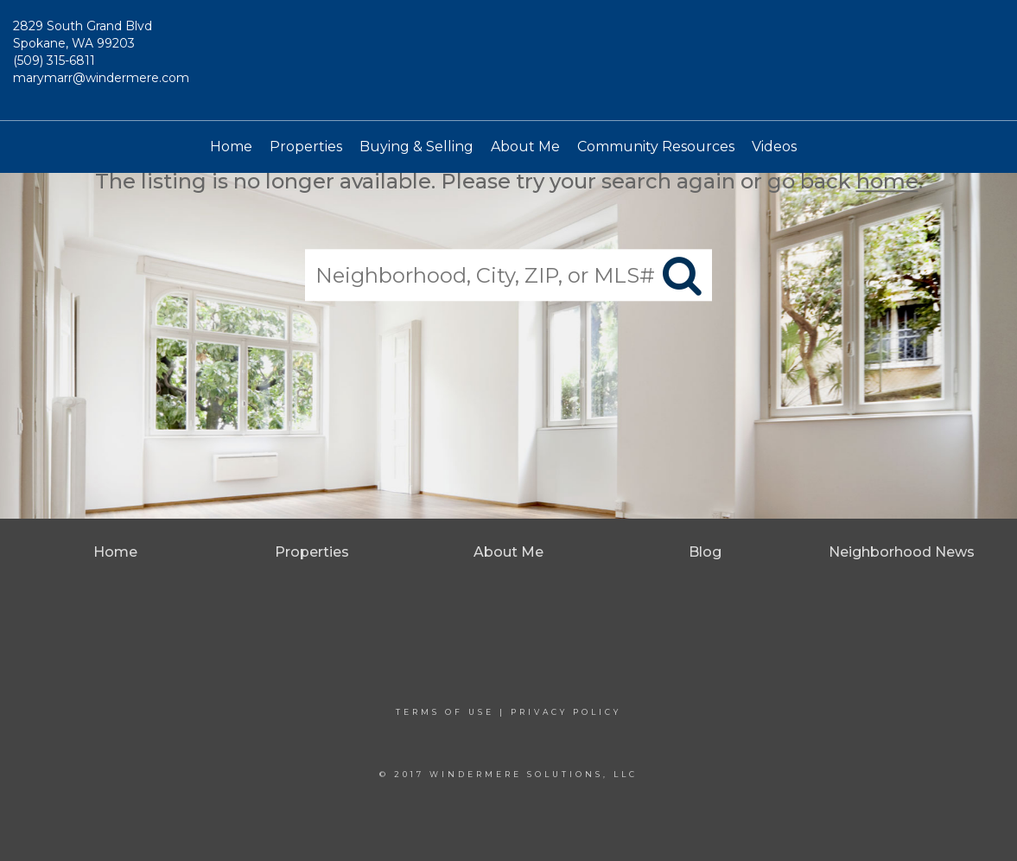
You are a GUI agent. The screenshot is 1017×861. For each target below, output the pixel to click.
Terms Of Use (445, 712)
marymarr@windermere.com (101, 78)
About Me (525, 146)
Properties (306, 146)
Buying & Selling (416, 146)
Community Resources (655, 146)
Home (231, 146)
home (887, 181)
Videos (774, 146)
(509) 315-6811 (54, 60)
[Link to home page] (508, 60)
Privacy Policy (566, 712)
